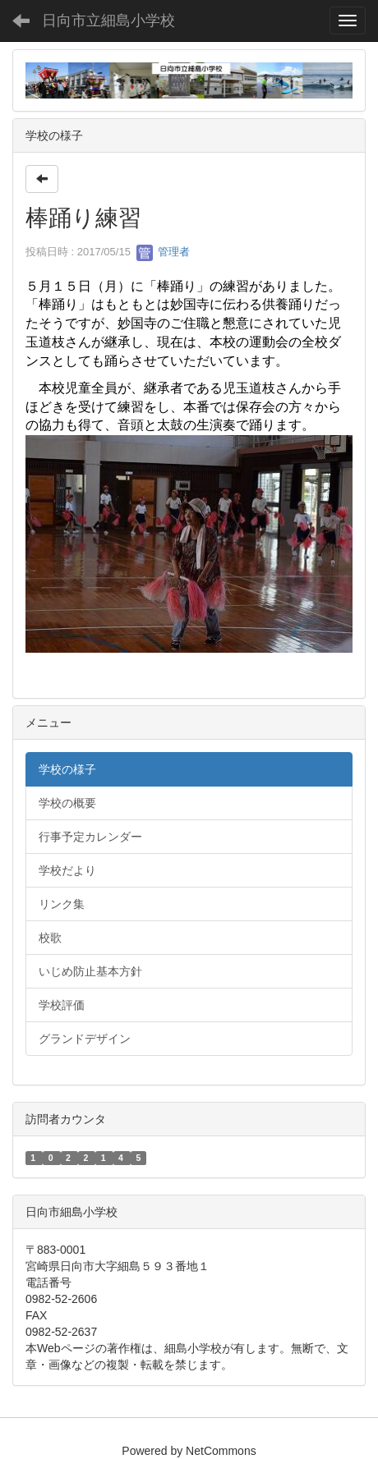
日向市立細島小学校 (108, 20)
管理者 (163, 251)
